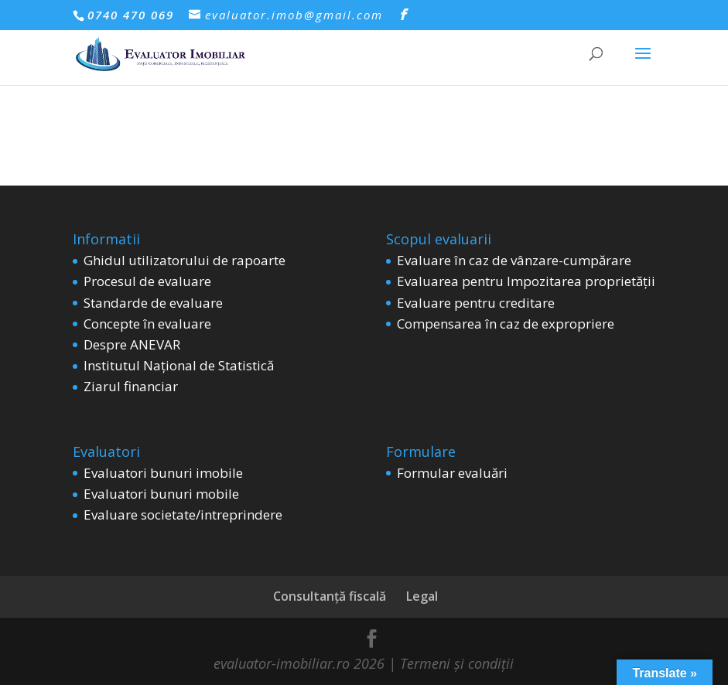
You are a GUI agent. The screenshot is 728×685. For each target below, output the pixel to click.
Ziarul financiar (131, 386)
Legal (422, 596)
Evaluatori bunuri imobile (163, 473)
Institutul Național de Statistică (179, 365)
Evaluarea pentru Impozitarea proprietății (526, 281)
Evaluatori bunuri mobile (161, 494)
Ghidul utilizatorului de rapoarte (184, 260)
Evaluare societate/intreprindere (183, 514)
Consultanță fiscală (329, 596)
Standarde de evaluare (153, 303)
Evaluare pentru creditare (476, 303)
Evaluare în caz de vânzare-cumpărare (514, 260)
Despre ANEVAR (132, 344)
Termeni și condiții (455, 663)
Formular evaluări (452, 473)
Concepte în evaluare (147, 323)
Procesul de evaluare (147, 281)
